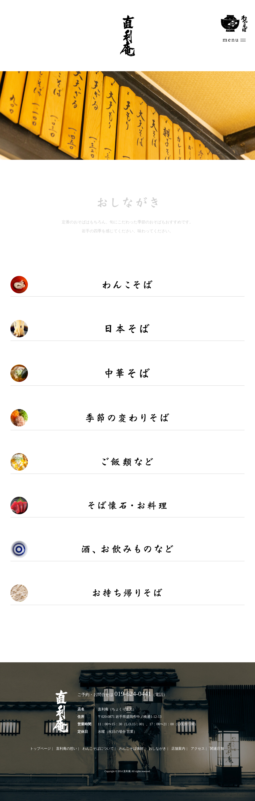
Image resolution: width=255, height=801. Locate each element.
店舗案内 (178, 748)
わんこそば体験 (131, 748)
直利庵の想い (66, 748)
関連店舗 (217, 748)
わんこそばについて (98, 748)
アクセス (198, 748)
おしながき (157, 748)
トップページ (40, 748)
